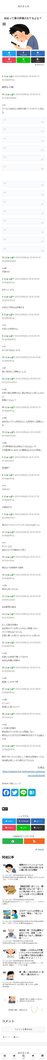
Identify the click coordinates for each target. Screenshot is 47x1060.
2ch (5, 809)
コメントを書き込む (24, 1029)
